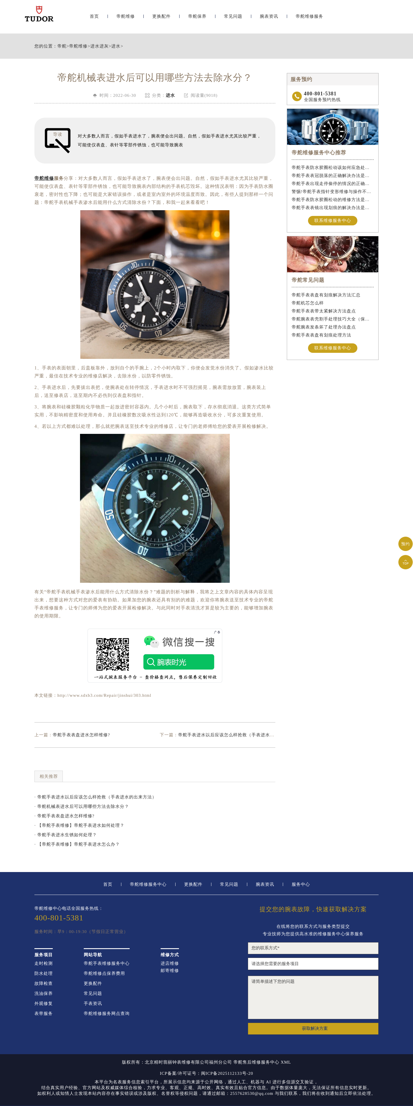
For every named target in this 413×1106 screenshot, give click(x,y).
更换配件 (161, 19)
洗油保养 (43, 993)
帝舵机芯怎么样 (308, 303)
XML (286, 1062)
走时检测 (43, 963)
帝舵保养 (197, 19)
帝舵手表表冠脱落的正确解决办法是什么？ (333, 175)
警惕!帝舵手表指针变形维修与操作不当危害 (333, 191)
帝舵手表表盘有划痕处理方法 (321, 335)
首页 (94, 19)
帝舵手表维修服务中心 (107, 963)
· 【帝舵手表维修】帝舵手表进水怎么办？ (77, 844)
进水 (115, 46)
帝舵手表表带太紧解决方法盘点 (324, 311)
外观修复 (43, 1003)
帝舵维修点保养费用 (104, 973)
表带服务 (43, 1013)
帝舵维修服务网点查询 (107, 1013)
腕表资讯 (269, 19)
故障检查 (43, 983)
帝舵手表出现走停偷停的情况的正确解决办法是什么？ (333, 183)
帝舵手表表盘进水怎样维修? (81, 735)
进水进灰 (99, 46)
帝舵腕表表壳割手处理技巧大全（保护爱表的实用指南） (333, 319)
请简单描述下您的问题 (313, 997)
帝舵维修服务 (309, 19)
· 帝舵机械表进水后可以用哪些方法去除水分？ (81, 806)
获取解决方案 (315, 1028)
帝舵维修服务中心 (148, 884)
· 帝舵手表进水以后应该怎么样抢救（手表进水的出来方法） (95, 797)
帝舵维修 (125, 19)
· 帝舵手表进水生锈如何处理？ (65, 835)
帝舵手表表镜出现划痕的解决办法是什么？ (333, 207)
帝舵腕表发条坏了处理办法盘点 (324, 327)
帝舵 (62, 46)
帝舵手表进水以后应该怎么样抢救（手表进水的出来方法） (237, 735)
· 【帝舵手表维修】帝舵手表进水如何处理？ (79, 825)
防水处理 (43, 973)
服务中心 (301, 884)
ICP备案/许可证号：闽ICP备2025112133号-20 (206, 1073)
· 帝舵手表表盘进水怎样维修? (64, 816)
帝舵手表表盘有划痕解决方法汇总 (326, 295)
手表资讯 (93, 1003)
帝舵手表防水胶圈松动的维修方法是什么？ (333, 199)
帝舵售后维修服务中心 (256, 1062)
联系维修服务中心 (332, 220)
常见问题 (233, 19)
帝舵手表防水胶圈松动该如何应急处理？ (333, 167)
